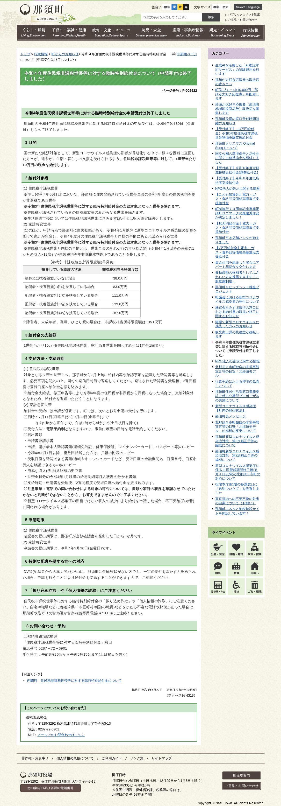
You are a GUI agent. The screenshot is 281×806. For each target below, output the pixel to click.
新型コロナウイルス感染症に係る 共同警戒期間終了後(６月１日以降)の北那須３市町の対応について (237, 472)
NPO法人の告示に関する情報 (237, 188)
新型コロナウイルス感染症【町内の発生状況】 (235, 408)
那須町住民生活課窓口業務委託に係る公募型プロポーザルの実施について (237, 396)
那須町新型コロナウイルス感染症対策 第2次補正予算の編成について (237, 455)
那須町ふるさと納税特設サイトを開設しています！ (237, 511)
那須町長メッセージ (230, 416)
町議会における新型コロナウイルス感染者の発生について (237, 299)
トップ (25, 54)
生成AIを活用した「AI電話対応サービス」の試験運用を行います (237, 69)
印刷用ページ (187, 54)
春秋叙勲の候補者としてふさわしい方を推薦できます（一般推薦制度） (237, 277)
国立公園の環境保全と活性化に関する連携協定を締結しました (237, 158)
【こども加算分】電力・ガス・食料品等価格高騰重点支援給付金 (237, 198)
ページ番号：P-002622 (179, 90)
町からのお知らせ (65, 54)
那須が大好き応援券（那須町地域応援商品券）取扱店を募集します (237, 108)
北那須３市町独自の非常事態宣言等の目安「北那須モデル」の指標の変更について (237, 426)
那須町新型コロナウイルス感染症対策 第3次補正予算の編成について (237, 441)
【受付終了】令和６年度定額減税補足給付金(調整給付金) (237, 170)
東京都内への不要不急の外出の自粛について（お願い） (237, 501)
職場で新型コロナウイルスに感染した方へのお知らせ (237, 324)
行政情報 (41, 54)
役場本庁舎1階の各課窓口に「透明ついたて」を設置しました (237, 488)
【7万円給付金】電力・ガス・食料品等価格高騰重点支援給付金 (237, 252)
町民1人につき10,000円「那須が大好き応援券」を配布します (237, 94)
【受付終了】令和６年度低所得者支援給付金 (237, 180)
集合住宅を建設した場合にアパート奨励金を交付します (237, 264)
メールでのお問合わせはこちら (61, 735)
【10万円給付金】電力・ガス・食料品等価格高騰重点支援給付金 (237, 227)
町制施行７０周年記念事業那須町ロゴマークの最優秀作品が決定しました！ (237, 213)
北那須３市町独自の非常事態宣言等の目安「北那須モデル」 (237, 371)
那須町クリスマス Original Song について (235, 145)
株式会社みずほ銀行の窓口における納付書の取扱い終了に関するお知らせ (237, 312)
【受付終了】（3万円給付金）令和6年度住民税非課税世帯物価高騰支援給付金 (236, 133)
